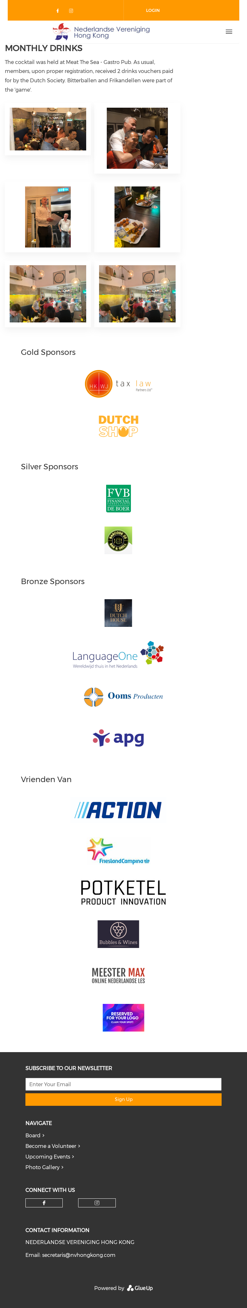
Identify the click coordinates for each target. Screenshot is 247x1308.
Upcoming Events (47, 1157)
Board (33, 1135)
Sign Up (124, 1099)
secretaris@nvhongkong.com (78, 1255)
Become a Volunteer (50, 1146)
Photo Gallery (42, 1167)
